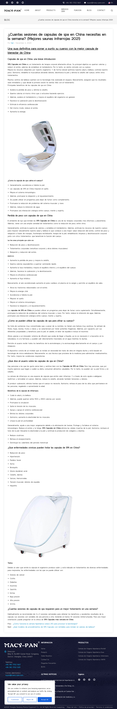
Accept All (44, 699)
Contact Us (45, 659)
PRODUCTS (50, 10)
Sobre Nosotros (46, 656)
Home (43, 649)
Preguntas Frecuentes (48, 663)
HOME (26, 10)
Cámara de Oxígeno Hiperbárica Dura (91, 652)
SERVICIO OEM (64, 10)
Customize (15, 699)
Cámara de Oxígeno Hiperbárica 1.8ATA (91, 659)
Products (44, 652)
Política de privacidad (86, 707)
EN (110, 3)
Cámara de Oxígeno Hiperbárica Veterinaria (93, 656)
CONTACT (101, 10)
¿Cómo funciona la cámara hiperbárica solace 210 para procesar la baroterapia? (45, 624)
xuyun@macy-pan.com (96, 3)
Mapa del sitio (72, 707)
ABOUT (38, 10)
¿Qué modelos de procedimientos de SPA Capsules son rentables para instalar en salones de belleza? (54, 627)
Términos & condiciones (104, 707)
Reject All (30, 699)
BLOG (89, 10)
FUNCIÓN (77, 10)
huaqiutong (60, 707)
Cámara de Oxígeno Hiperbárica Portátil (92, 649)
